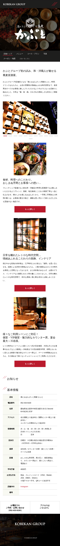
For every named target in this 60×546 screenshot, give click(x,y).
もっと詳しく (30, 209)
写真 (45, 54)
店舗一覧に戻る (25, 58)
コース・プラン (33, 54)
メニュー (19, 54)
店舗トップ (8, 54)
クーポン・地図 (9, 59)
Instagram (24, 487)
